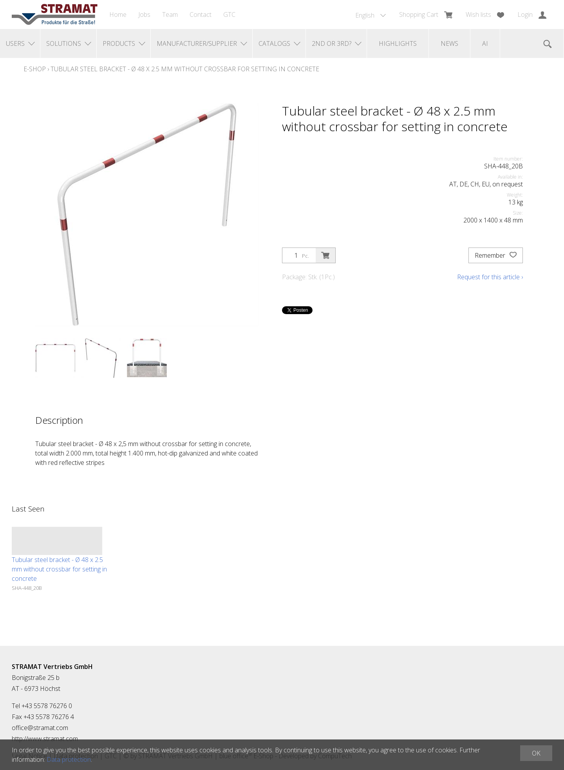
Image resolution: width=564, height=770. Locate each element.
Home (118, 14)
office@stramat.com (40, 727)
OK (536, 753)
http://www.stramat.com (45, 738)
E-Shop (35, 69)
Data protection (69, 759)
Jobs (144, 14)
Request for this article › (490, 277)
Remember (496, 255)
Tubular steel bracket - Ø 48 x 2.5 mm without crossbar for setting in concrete (185, 69)
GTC (229, 14)
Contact (201, 14)
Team (170, 14)
